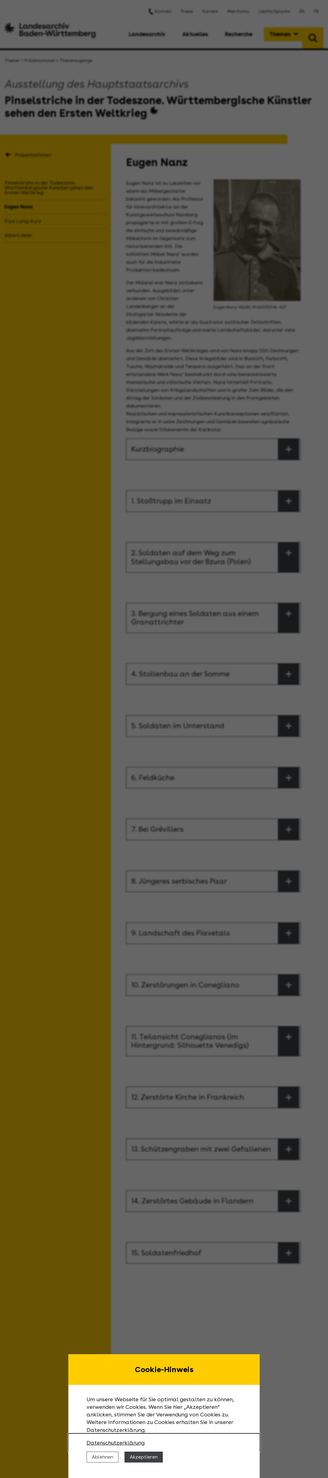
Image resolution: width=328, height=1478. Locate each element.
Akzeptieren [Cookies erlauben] (144, 1457)
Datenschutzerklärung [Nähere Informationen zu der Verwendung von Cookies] (116, 1442)
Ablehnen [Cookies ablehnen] (102, 1457)
